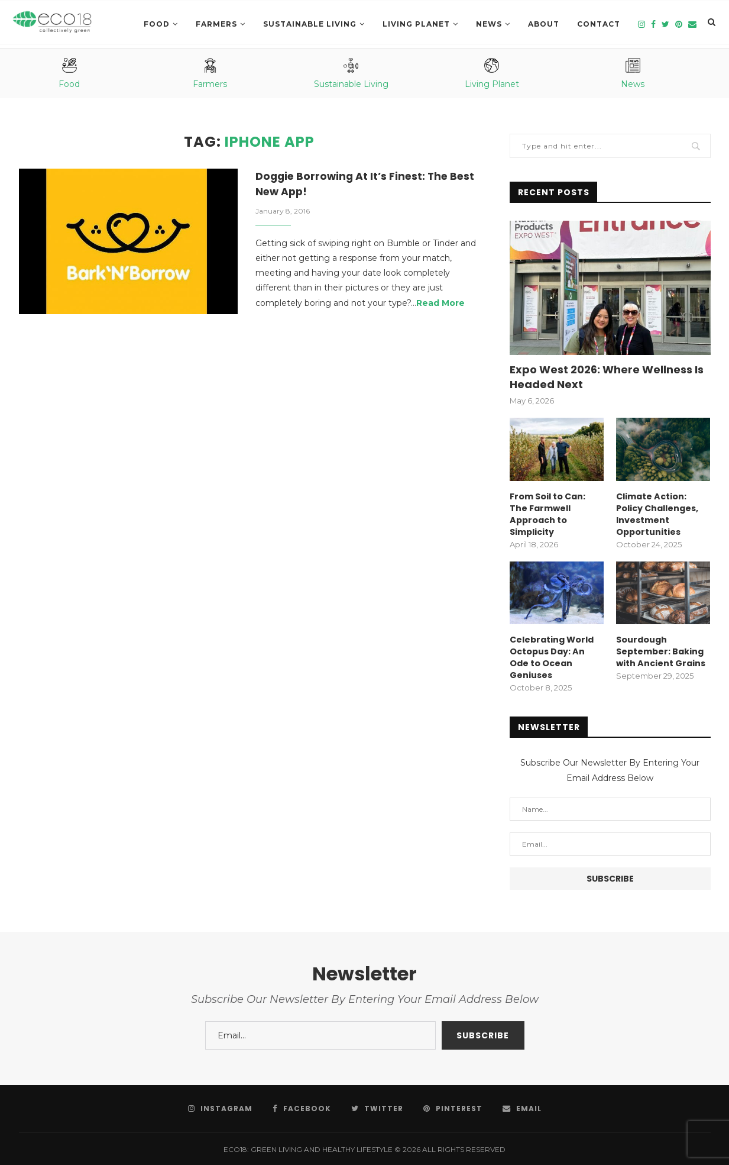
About (543, 24)
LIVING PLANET (416, 24)
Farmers (216, 24)
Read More (440, 304)
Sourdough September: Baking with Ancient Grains (660, 650)
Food (157, 24)
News (489, 24)
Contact (598, 24)
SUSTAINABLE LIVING (310, 24)
